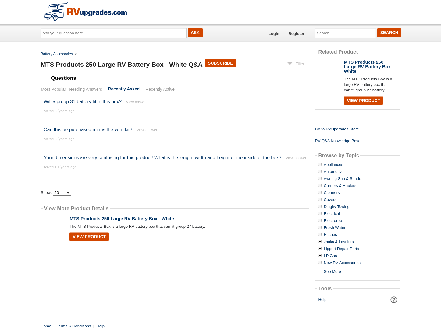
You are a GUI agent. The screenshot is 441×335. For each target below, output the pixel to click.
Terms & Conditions (74, 326)
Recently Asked (124, 89)
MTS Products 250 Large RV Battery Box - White (121, 218)
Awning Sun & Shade (342, 179)
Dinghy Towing (336, 207)
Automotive (333, 172)
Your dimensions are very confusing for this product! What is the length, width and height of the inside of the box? (162, 157)
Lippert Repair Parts (341, 249)
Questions (63, 78)
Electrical (332, 214)
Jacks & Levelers (339, 242)
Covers (330, 200)
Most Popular (53, 89)
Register (296, 33)
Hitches (330, 235)
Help (322, 299)
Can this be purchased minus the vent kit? (88, 129)
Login (274, 33)
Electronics (333, 221)
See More (332, 271)
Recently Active (160, 89)
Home (46, 326)
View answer (136, 102)
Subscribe (220, 63)
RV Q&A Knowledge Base (337, 141)
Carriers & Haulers (340, 186)
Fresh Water (334, 228)
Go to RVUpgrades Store (337, 129)
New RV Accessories (342, 263)
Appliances (333, 165)
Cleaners (332, 193)
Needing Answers (85, 89)
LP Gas (330, 256)
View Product (89, 236)
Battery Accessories (57, 54)
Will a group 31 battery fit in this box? (83, 101)
